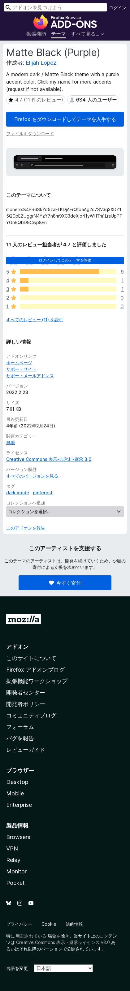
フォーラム (20, 727)
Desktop (17, 782)
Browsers (18, 837)
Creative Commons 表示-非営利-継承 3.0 (48, 459)
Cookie (48, 924)
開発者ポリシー (25, 704)
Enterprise (19, 805)
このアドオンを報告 (25, 527)
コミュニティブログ (31, 715)
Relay (13, 860)
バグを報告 (20, 738)
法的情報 (74, 924)
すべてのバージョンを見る (32, 475)
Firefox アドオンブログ (35, 669)
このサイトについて (31, 658)
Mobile (15, 793)
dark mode (17, 492)
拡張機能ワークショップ (36, 681)
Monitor (16, 871)
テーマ (58, 34)
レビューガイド (25, 749)
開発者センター (25, 692)
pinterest (43, 492)
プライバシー (19, 924)
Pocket (15, 883)
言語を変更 (17, 968)
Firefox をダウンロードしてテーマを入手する (65, 119)
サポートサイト (21, 369)
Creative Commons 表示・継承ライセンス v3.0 (63, 942)
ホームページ (19, 362)
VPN (12, 848)
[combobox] (55, 7)
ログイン (117, 7)
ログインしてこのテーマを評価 (65, 260)
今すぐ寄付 (65, 583)
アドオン (17, 646)
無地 (10, 442)
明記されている (31, 935)
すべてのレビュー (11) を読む (34, 319)
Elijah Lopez (41, 62)
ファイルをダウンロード (30, 133)
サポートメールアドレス (30, 375)
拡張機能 (36, 34)
